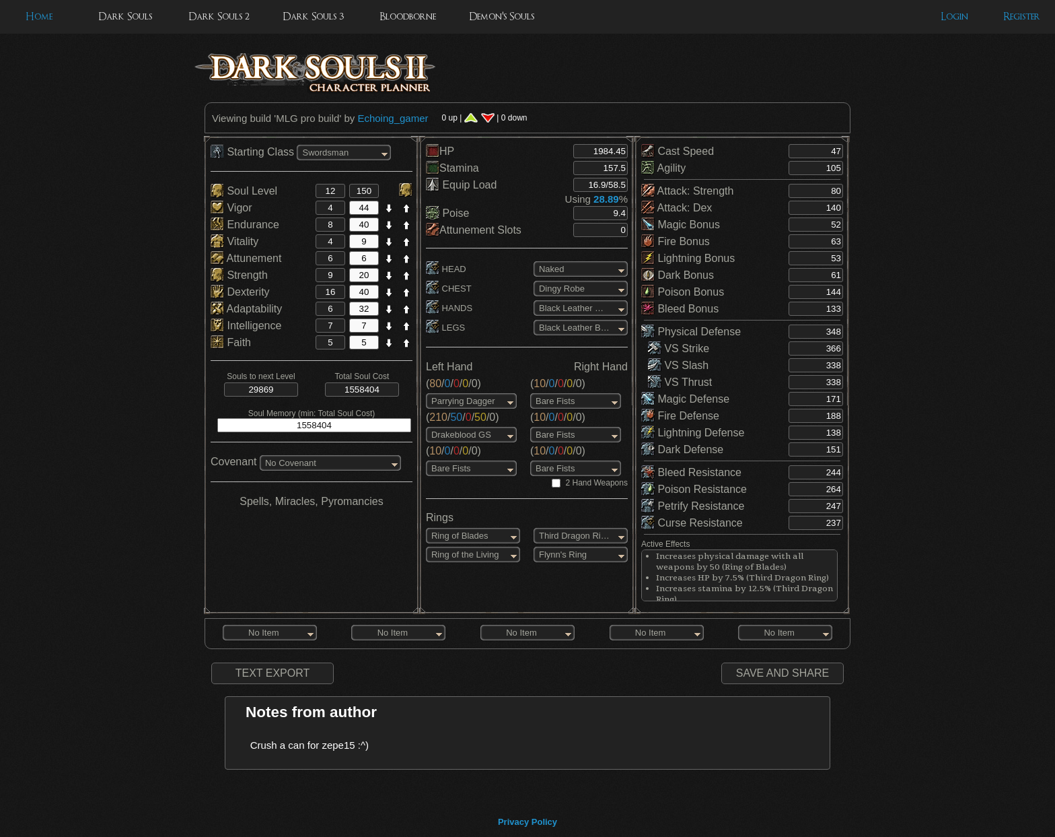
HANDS (449, 308)
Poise (447, 213)
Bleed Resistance (691, 472)
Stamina (452, 168)
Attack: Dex (676, 207)
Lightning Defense (692, 432)
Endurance (245, 224)
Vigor (231, 207)
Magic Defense (685, 399)
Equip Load (461, 185)
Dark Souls (125, 16)
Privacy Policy (527, 822)
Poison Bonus (682, 292)
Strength (239, 275)
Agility (663, 168)
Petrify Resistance (692, 506)
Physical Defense (691, 331)
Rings (439, 517)
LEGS (445, 328)
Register (1021, 16)
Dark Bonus (677, 275)
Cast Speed (677, 151)
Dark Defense (682, 449)
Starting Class (254, 152)
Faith (231, 342)
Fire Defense (680, 416)
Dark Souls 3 (313, 16)
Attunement (246, 258)
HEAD (446, 269)
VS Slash (678, 365)
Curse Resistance (692, 523)
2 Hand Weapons (596, 483)
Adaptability (246, 308)
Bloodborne (407, 16)
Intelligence (246, 325)
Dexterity (240, 292)
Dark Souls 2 (219, 16)
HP (440, 151)
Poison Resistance (694, 489)
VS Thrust (680, 382)
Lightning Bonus (688, 258)
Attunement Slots (473, 230)
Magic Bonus (680, 224)
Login (954, 16)
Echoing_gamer (392, 118)
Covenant (234, 461)
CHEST (449, 288)
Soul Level (244, 191)
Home (39, 16)
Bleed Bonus (680, 308)
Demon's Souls (501, 16)
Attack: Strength (687, 191)
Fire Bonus (675, 241)
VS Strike (678, 348)
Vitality (234, 241)
